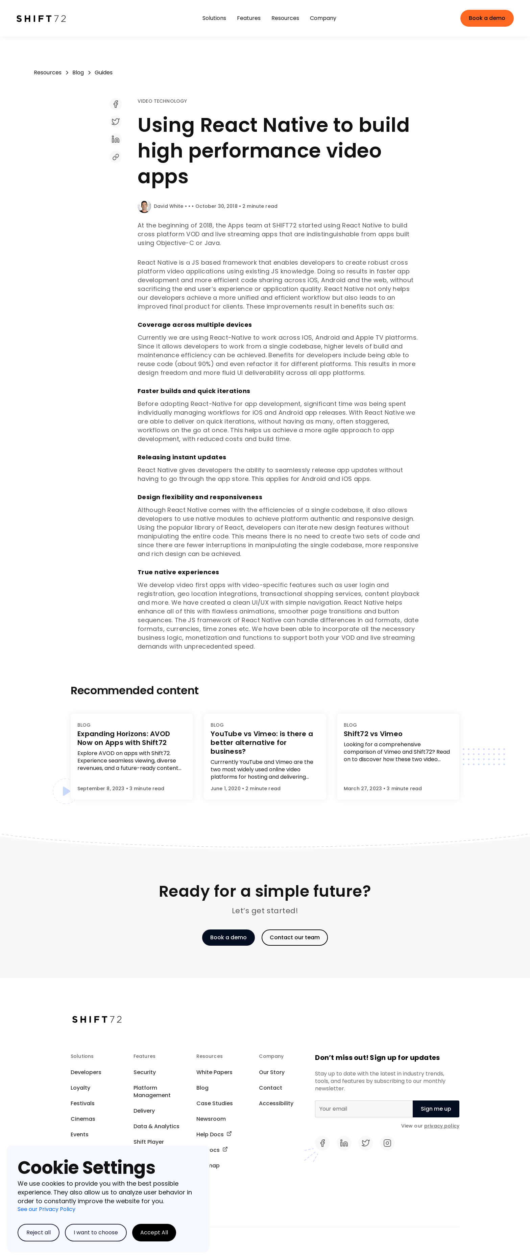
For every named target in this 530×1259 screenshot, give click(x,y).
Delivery (144, 1111)
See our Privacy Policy (46, 1209)
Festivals (83, 1103)
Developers (86, 1072)
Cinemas (83, 1119)
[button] (214, 18)
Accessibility (276, 1103)
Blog (202, 1088)
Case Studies (214, 1103)
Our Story (272, 1072)
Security (145, 1072)
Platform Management (152, 1091)
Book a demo (487, 18)
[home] (50, 18)
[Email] (364, 1108)
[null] (436, 1108)
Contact (270, 1088)
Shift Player (149, 1142)
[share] (279, 108)
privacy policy (441, 1125)
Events (80, 1134)
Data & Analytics (156, 1126)
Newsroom (211, 1119)
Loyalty (80, 1088)
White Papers (214, 1072)
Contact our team (295, 937)
